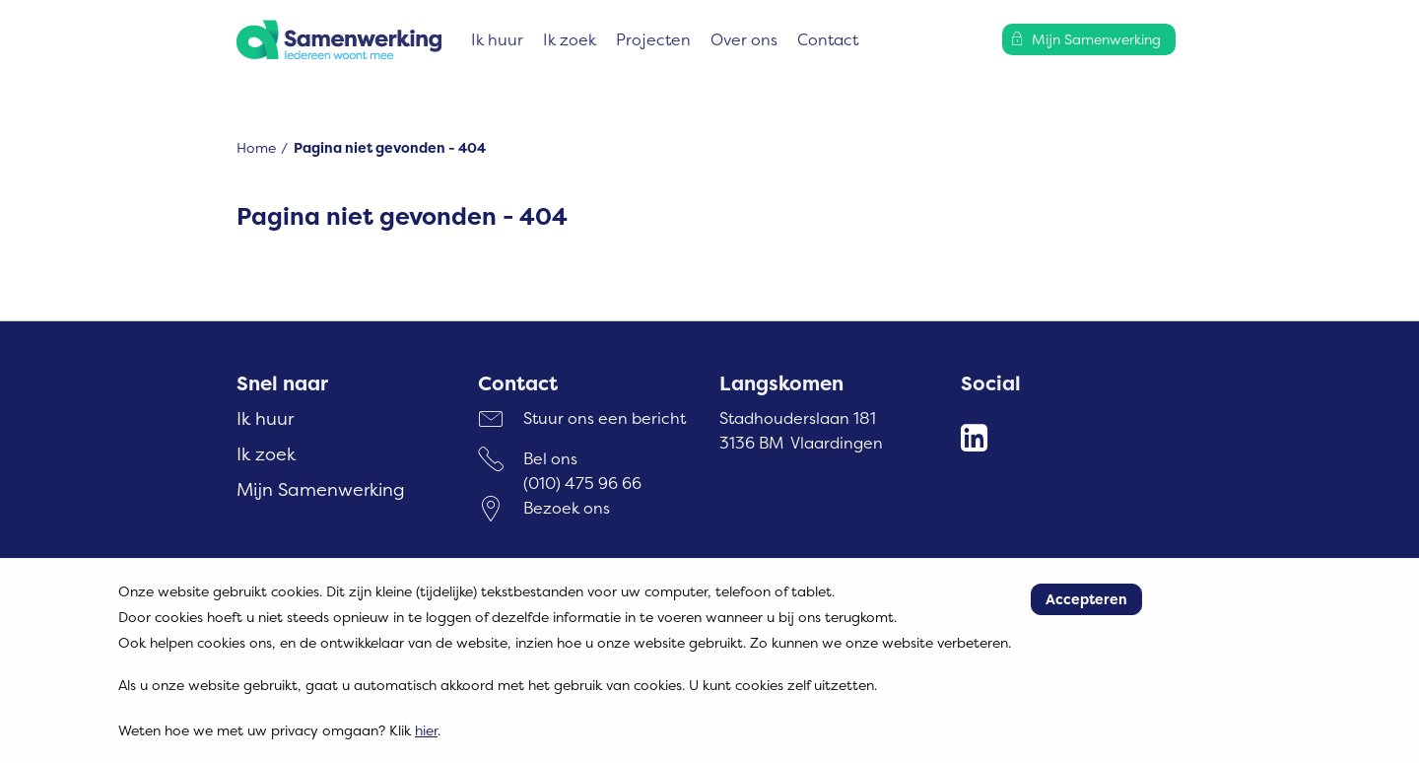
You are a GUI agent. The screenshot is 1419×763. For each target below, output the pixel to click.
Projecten (653, 39)
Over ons (743, 39)
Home (256, 147)
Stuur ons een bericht (604, 418)
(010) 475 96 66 (582, 483)
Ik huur (497, 39)
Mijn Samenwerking (320, 489)
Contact (827, 39)
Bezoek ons (566, 508)
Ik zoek (569, 39)
